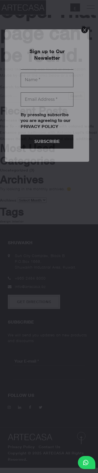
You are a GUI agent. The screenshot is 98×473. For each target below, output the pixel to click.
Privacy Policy (39, 126)
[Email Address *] (47, 99)
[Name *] (47, 80)
